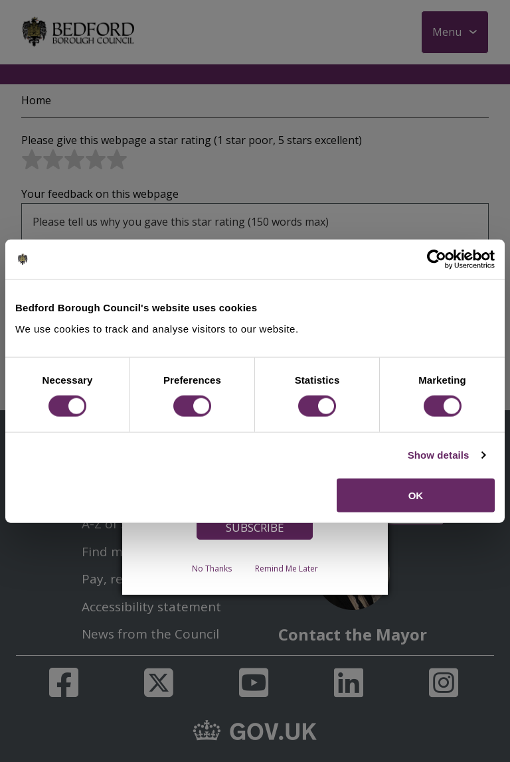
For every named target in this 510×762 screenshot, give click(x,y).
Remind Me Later (286, 567)
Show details (438, 455)
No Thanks (212, 567)
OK (416, 494)
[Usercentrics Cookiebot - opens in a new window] (437, 259)
